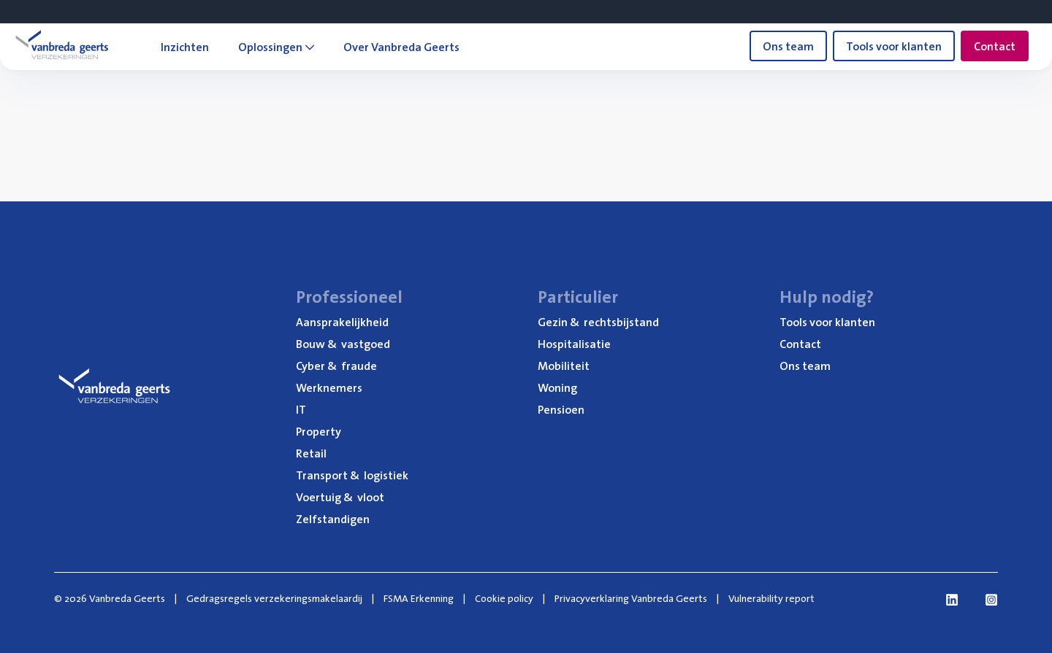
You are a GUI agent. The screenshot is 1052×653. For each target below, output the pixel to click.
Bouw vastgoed (343, 343)
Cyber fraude (336, 365)
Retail (311, 453)
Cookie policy (504, 598)
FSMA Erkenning (419, 598)
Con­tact (800, 343)
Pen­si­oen (561, 409)
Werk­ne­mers (329, 387)
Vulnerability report (771, 598)
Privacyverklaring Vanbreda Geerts (630, 598)
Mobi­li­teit (564, 365)
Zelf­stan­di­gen (333, 518)
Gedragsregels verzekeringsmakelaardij (274, 598)
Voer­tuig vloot (340, 496)
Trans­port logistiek (352, 474)
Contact (994, 45)
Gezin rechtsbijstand (598, 321)
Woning (557, 387)
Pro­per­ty (318, 431)
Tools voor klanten (894, 45)
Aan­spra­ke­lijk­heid (342, 321)
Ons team (788, 45)
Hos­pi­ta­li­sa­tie (574, 343)
